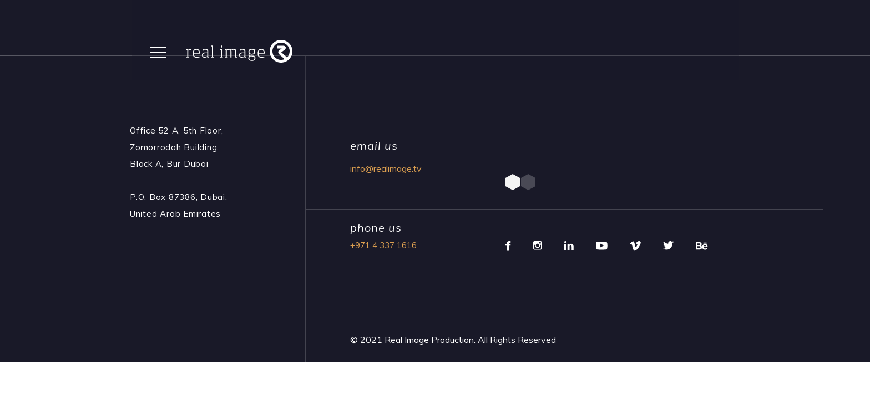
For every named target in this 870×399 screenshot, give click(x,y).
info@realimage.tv (386, 168)
